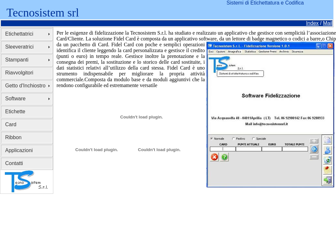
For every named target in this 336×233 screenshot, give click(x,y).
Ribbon (13, 137)
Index (312, 23)
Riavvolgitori (19, 72)
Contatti (14, 163)
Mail (327, 23)
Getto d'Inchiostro (25, 85)
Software (15, 98)
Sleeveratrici (19, 47)
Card (10, 124)
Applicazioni (19, 150)
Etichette (15, 111)
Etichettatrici (19, 34)
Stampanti (16, 59)
